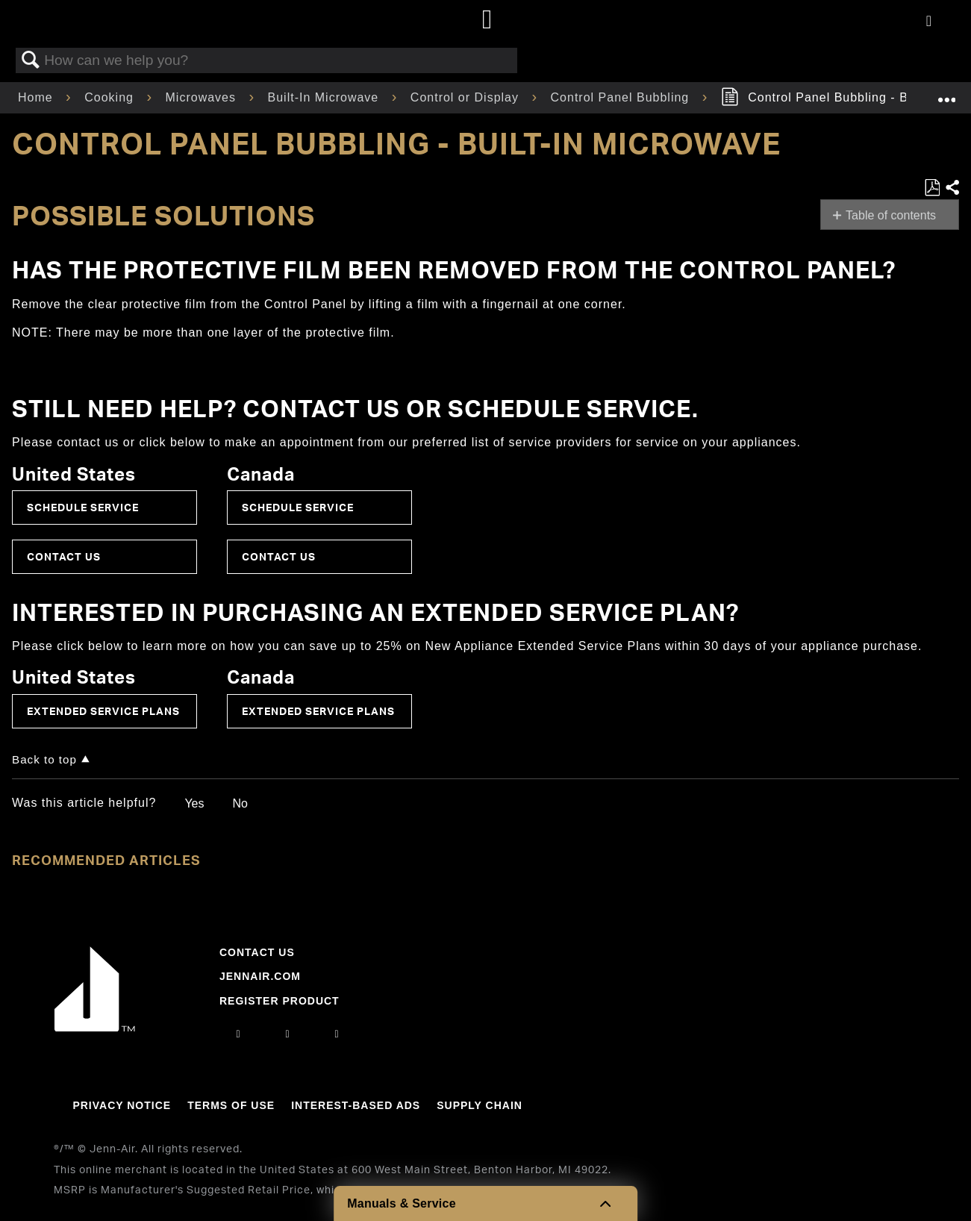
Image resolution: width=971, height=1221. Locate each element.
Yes (194, 803)
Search (31, 60)
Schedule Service (83, 507)
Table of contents (891, 215)
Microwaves (203, 97)
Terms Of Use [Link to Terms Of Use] (231, 1105)
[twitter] (337, 1033)
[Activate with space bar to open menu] (928, 22)
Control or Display (466, 97)
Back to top (44, 759)
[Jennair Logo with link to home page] (94, 1027)
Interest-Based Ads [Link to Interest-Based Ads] (355, 1105)
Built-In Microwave (325, 97)
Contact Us (64, 556)
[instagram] (238, 1033)
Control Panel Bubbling (622, 97)
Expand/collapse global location (946, 93)
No (239, 803)
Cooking (110, 97)
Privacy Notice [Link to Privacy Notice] (121, 1105)
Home (37, 97)
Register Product (279, 1001)
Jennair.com (260, 976)
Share (951, 188)
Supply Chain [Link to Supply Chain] (479, 1105)
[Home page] (487, 20)
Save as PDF (932, 188)
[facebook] (287, 1033)
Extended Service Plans (103, 711)
